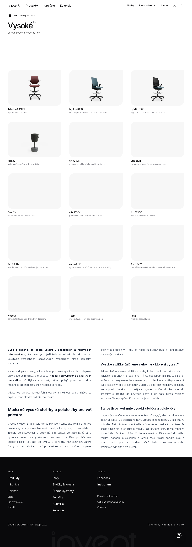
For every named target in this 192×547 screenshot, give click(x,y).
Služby (130, 5)
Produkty (32, 5)
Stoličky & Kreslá (63, 484)
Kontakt (164, 5)
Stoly (56, 478)
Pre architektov (147, 5)
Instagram (104, 484)
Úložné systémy (63, 491)
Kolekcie (65, 5)
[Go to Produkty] (9, 15)
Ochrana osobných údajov (110, 502)
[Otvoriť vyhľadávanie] (181, 5)
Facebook (103, 478)
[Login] (174, 5)
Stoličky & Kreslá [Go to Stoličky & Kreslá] (27, 15)
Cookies (101, 507)
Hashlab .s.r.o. (168, 524)
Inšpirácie (49, 5)
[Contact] (179, 535)
